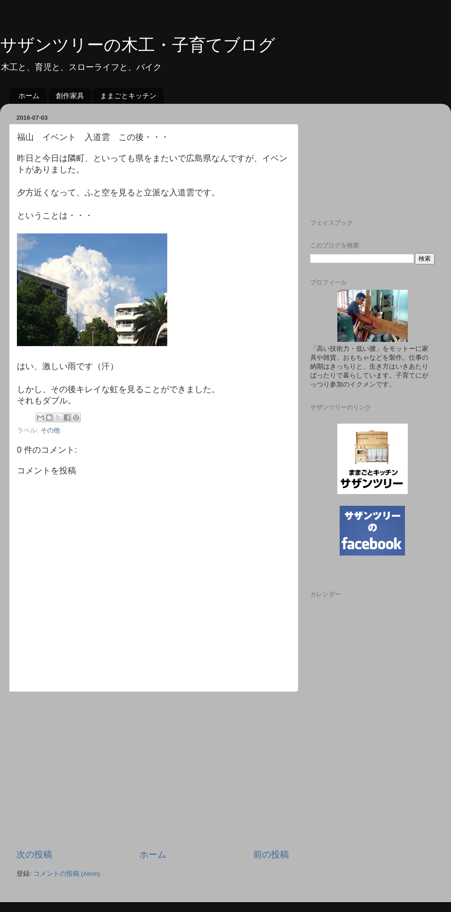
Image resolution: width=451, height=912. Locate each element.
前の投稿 (271, 854)
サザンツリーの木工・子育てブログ (137, 44)
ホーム (28, 96)
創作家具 (70, 96)
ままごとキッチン (128, 96)
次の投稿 (34, 854)
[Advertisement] (152, 770)
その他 (50, 430)
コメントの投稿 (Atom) (66, 873)
